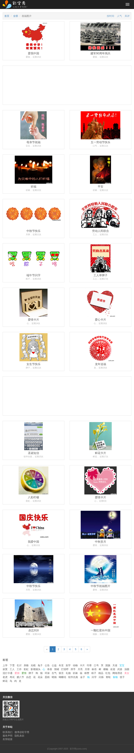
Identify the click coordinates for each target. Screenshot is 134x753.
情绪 (56, 669)
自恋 (28, 677)
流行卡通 (7, 673)
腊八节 (20, 677)
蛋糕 (47, 677)
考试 (12, 677)
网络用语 (117, 673)
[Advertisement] (67, 104)
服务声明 (7, 735)
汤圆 (126, 669)
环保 (47, 673)
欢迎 (112, 669)
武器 (119, 669)
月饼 (87, 669)
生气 (54, 673)
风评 (127, 16)
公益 (54, 665)
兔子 (40, 665)
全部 (15, 16)
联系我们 (7, 732)
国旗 (107, 665)
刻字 (68, 665)
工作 (19, 669)
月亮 (80, 669)
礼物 (68, 673)
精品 (100, 673)
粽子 (93, 673)
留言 (61, 673)
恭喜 (49, 669)
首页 (6, 16)
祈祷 (75, 673)
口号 (96, 665)
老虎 (5, 677)
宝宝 (121, 665)
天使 (114, 665)
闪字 (94, 677)
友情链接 (7, 739)
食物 (115, 677)
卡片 (82, 665)
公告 (47, 665)
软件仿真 (73, 677)
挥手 (73, 669)
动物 (75, 665)
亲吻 (26, 665)
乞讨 (19, 665)
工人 (12, 669)
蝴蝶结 (62, 677)
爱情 (24, 673)
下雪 (12, 665)
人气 (119, 16)
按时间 (110, 16)
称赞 (86, 673)
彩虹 (26, 669)
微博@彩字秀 (22, 732)
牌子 (31, 673)
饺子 (122, 677)
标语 (94, 669)
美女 (126, 673)
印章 (89, 665)
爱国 (17, 673)
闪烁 (101, 677)
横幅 (105, 669)
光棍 (33, 665)
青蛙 (108, 677)
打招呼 (65, 669)
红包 (107, 673)
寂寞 (5, 669)
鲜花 (5, 681)
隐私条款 (19, 735)
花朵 (40, 677)
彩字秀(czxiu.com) (78, 749)
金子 (82, 677)
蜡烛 (54, 677)
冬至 (61, 665)
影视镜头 (36, 669)
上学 (5, 665)
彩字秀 (16, 4)
